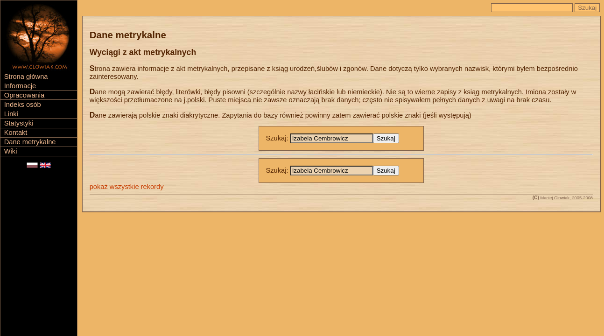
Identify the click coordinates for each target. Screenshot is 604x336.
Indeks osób (22, 104)
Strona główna (26, 76)
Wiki (10, 151)
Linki (11, 114)
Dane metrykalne (30, 142)
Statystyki (19, 123)
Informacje (20, 86)
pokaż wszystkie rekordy (127, 186)
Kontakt (16, 132)
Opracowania (24, 95)
